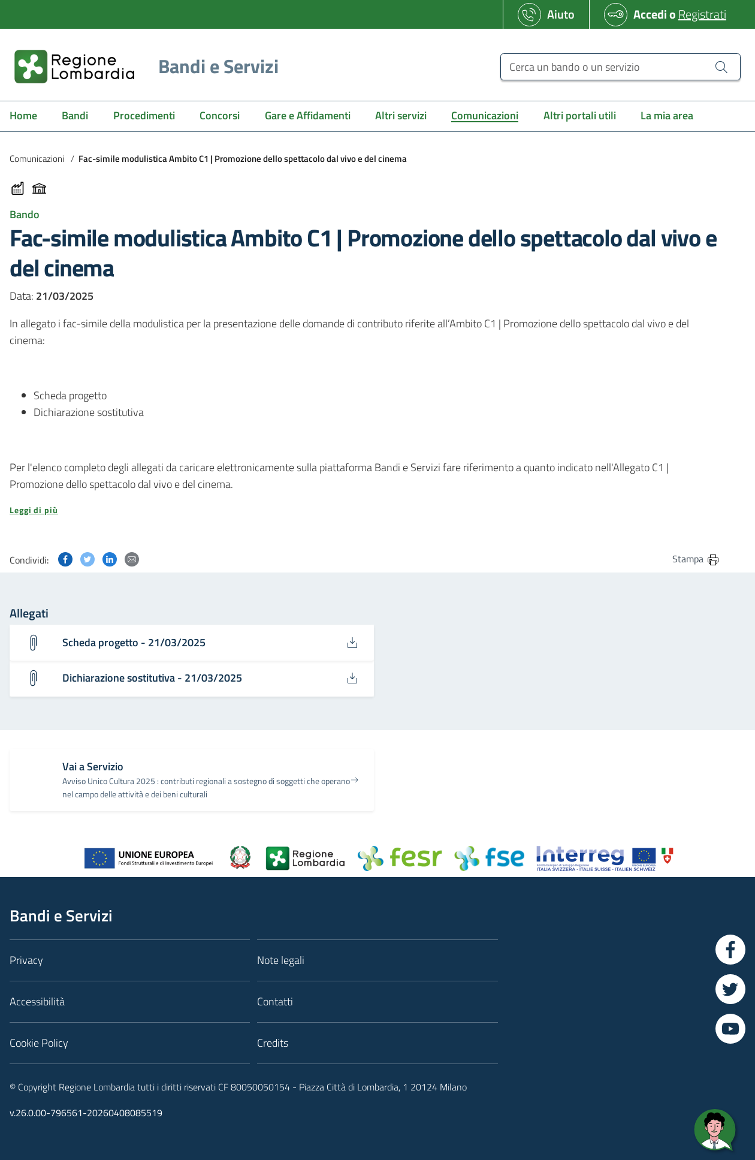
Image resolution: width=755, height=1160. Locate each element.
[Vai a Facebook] (730, 950)
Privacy (26, 961)
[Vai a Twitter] (730, 990)
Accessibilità (37, 1002)
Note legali (280, 961)
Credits (272, 1043)
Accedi (650, 14)
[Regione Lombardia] (141, 66)
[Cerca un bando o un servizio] (620, 66)
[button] (365, 510)
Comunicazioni (37, 158)
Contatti (275, 1002)
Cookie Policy (39, 1043)
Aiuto (561, 14)
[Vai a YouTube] (730, 1029)
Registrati (702, 14)
